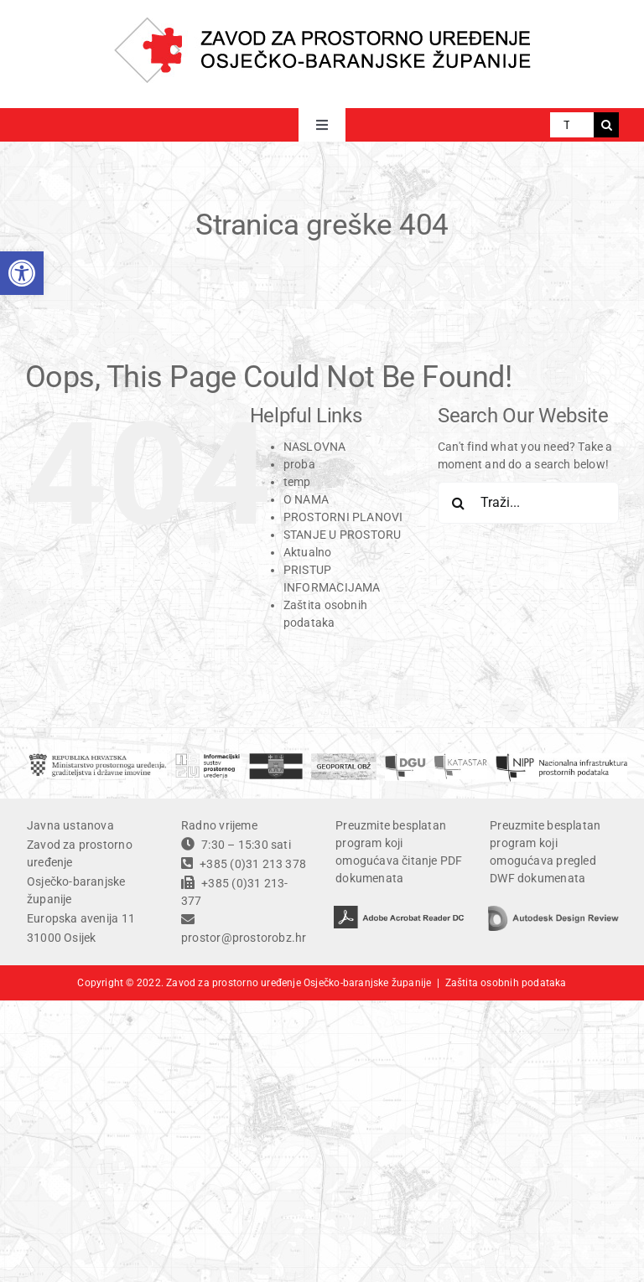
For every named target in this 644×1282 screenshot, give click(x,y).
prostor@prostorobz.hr (243, 937)
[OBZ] (276, 759)
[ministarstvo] (98, 759)
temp (297, 482)
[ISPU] (208, 759)
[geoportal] (344, 759)
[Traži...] (572, 124)
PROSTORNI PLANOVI (343, 517)
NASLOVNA (314, 446)
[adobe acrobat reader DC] (399, 911)
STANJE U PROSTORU (342, 534)
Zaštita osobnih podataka (506, 983)
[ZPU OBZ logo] (322, 22)
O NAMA (306, 499)
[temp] (561, 759)
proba (299, 464)
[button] (22, 273)
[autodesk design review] (553, 911)
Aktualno (307, 552)
